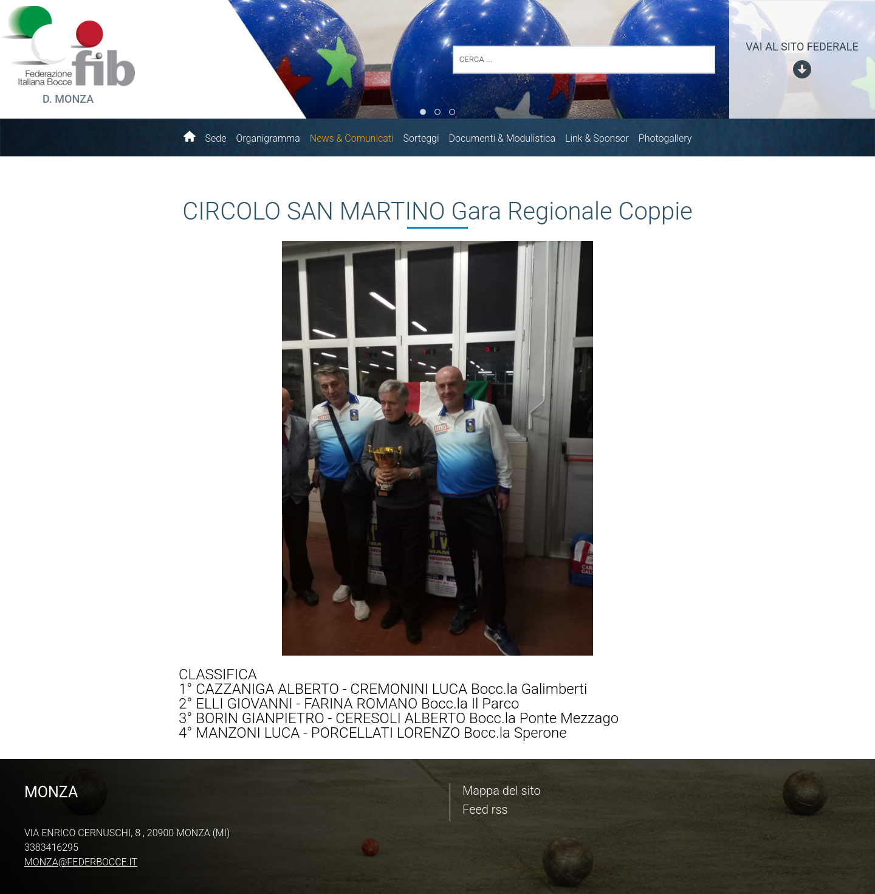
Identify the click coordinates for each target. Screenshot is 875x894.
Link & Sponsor (597, 138)
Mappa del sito (501, 790)
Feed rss (485, 809)
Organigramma (268, 138)
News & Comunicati (352, 138)
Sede (216, 138)
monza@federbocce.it (80, 862)
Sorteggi (421, 138)
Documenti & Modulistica (502, 138)
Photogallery (665, 138)
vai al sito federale (802, 46)
